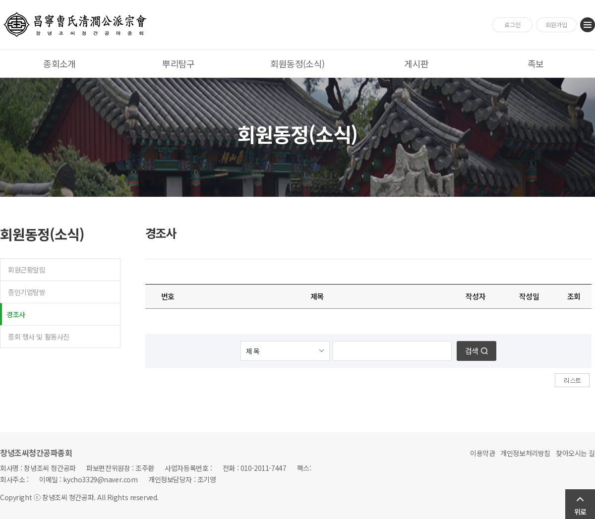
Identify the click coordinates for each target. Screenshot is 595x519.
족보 (536, 63)
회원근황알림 (26, 270)
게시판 (416, 63)
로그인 (512, 24)
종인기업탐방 (26, 292)
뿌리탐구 (178, 63)
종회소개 (59, 63)
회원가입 (556, 24)
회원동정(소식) (297, 63)
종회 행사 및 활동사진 (38, 337)
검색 (471, 351)
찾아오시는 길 (575, 453)
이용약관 (482, 453)
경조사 (15, 314)
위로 (580, 512)
